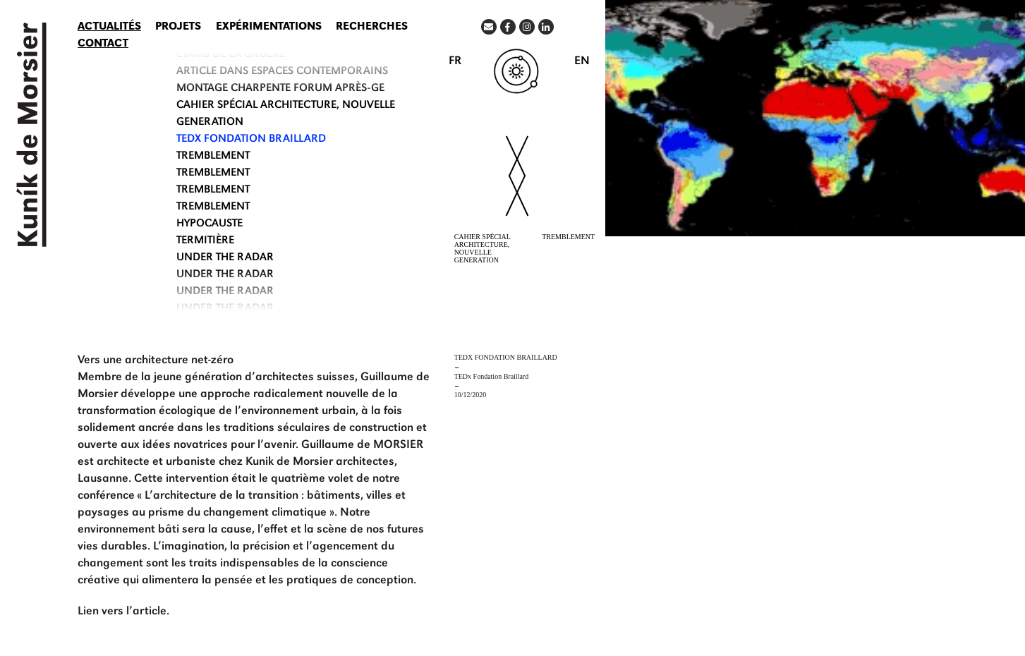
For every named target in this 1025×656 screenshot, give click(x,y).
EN (582, 62)
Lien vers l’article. (123, 612)
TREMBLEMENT (213, 156)
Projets (178, 27)
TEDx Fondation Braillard (251, 139)
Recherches (372, 27)
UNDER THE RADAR (225, 258)
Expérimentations (269, 27)
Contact (103, 44)
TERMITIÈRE (205, 241)
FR (455, 62)
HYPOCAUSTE (209, 224)
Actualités (109, 27)
